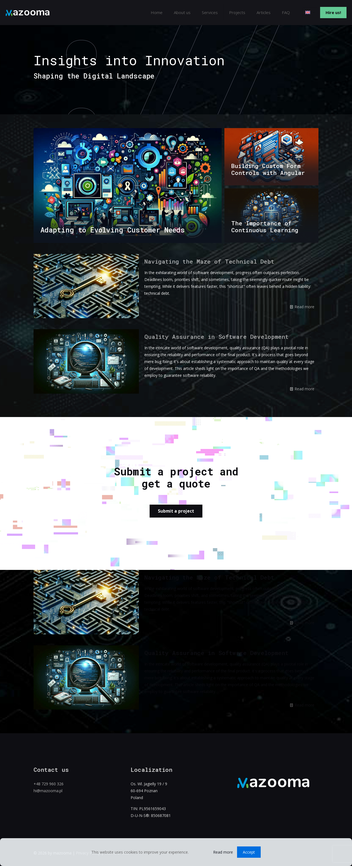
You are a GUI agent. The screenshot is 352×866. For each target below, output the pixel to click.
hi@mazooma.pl (48, 790)
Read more (304, 306)
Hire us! (333, 12)
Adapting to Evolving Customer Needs (112, 229)
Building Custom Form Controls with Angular (268, 169)
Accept (249, 852)
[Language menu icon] (309, 12)
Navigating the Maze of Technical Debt (209, 261)
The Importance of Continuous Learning (264, 226)
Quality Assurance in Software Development (216, 336)
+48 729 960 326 (49, 783)
